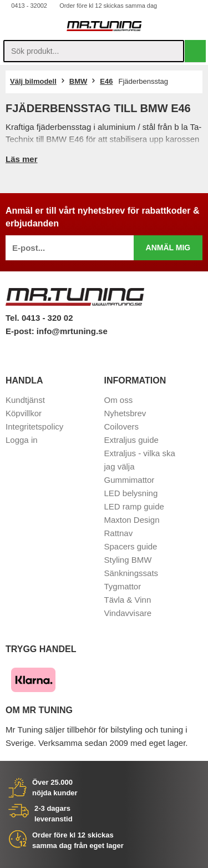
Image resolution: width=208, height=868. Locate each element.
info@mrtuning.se (72, 331)
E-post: (21, 331)
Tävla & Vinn (127, 599)
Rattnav (118, 533)
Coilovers (121, 426)
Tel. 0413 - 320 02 (39, 317)
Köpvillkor (24, 413)
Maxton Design (132, 519)
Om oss (118, 400)
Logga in (22, 440)
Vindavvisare (128, 613)
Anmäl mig (168, 247)
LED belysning (131, 493)
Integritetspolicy (34, 426)
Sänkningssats (131, 573)
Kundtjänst (25, 400)
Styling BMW (128, 559)
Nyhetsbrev (125, 413)
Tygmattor (122, 586)
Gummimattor (129, 480)
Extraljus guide (131, 440)
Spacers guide (131, 546)
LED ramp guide (134, 506)
